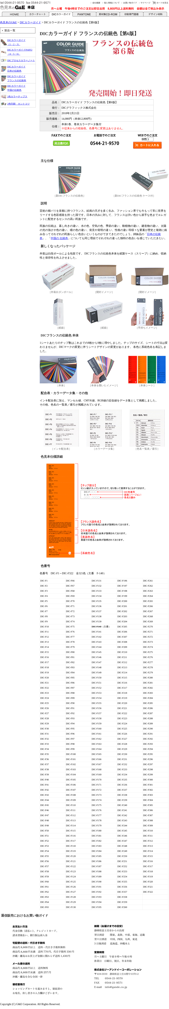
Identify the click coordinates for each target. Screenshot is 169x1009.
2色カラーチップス (17, 96)
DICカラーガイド (30, 22)
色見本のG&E (8, 22)
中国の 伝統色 (59, 238)
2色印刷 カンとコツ (18, 103)
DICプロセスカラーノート (21, 60)
